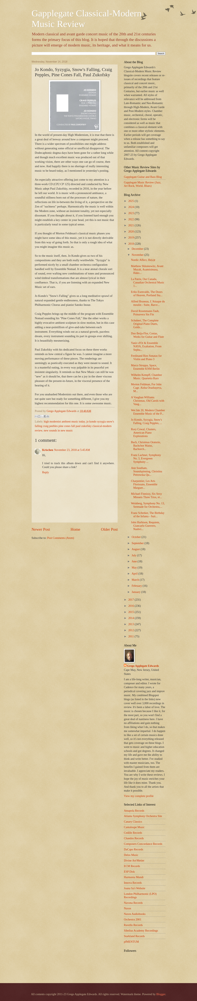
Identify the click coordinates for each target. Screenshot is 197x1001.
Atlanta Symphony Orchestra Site (143, 816)
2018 (131, 243)
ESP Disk (129, 871)
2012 (131, 630)
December (138, 248)
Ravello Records (133, 925)
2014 (131, 618)
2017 (131, 599)
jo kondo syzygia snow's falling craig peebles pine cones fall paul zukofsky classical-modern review (74, 426)
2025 (131, 201)
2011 (131, 636)
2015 (131, 612)
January (136, 591)
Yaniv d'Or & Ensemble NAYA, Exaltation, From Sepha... (146, 346)
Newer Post (41, 529)
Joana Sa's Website (134, 888)
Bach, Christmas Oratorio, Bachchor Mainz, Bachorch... (146, 446)
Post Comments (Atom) (60, 537)
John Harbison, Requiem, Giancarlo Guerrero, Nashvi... (145, 526)
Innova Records (133, 882)
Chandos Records (134, 838)
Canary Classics (133, 821)
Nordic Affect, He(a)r (143, 259)
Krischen (47, 449)
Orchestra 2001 (132, 919)
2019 (131, 237)
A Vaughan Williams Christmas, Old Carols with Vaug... (147, 401)
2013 (131, 624)
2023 (131, 213)
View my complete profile (138, 796)
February (137, 585)
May (135, 567)
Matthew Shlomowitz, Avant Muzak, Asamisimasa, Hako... (147, 269)
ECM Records (132, 866)
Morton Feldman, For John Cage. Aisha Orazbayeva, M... (146, 388)
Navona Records (133, 902)
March (136, 579)
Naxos (127, 908)
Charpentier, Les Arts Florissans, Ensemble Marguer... (144, 484)
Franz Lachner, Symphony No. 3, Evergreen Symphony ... (146, 458)
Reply (45, 472)
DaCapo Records (133, 849)
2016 (131, 605)
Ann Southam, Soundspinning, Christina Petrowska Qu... (146, 471)
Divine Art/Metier (134, 860)
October (137, 537)
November (138, 254)
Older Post (109, 529)
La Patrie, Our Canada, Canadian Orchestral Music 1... (147, 282)
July (134, 555)
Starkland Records (134, 936)
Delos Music (131, 855)
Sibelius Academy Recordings (141, 930)
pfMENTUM (131, 941)
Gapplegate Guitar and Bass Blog (143, 176)
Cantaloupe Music (134, 827)
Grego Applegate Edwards (143, 665)
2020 (131, 231)
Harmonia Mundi (133, 877)
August (136, 549)
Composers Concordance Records (143, 843)
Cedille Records (133, 832)
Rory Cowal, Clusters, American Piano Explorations (143, 433)
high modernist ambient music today (64, 421)
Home (75, 529)
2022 (131, 219)
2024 (131, 207)
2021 (131, 225)
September (138, 543)
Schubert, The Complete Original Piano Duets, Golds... (145, 324)
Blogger (160, 994)
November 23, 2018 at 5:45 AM (72, 449)
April (135, 573)
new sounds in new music (58, 430)
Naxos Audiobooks (135, 913)
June (135, 561)
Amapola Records (134, 810)
